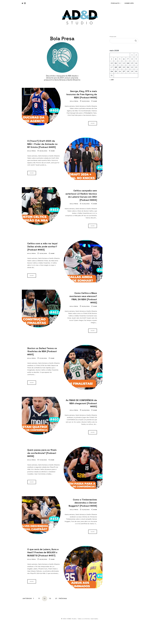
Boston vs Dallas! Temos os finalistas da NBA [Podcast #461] (42, 351)
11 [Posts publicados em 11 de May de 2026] (116, 63)
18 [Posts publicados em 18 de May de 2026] (116, 67)
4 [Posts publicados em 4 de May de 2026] (115, 59)
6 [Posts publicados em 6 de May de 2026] (123, 59)
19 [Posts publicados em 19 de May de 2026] (120, 67)
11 (39, 598)
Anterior (27, 598)
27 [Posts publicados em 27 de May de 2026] (124, 71)
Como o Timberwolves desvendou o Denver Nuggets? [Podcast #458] (83, 502)
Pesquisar (113, 36)
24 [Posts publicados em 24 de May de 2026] (112, 71)
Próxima (63, 598)
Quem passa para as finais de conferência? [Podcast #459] (42, 453)
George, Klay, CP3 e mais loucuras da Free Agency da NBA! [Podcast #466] (81, 94)
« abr (112, 80)
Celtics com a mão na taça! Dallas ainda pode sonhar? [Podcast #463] (42, 246)
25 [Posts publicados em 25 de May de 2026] (116, 71)
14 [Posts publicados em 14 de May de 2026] (128, 63)
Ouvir (92, 123)
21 (56, 598)
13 (50, 598)
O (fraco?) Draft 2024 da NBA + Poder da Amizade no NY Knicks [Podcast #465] (42, 144)
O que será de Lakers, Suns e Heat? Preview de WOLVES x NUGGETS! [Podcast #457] (43, 552)
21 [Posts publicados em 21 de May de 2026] (128, 67)
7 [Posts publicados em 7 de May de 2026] (127, 59)
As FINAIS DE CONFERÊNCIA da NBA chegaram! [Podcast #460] (81, 403)
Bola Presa (74, 101)
